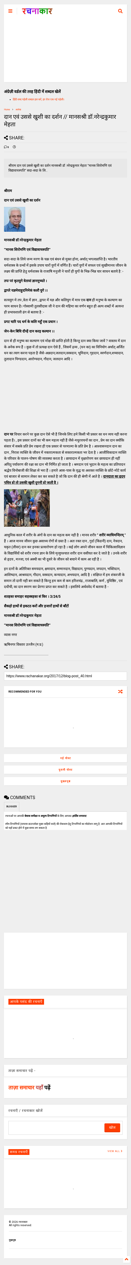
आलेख (18, 109)
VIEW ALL (115, 1151)
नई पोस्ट (65, 758)
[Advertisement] (65, 51)
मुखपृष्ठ (12, 1240)
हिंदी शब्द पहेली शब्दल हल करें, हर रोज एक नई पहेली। (38, 99)
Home (7, 109)
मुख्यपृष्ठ (66, 781)
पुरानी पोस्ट (66, 769)
